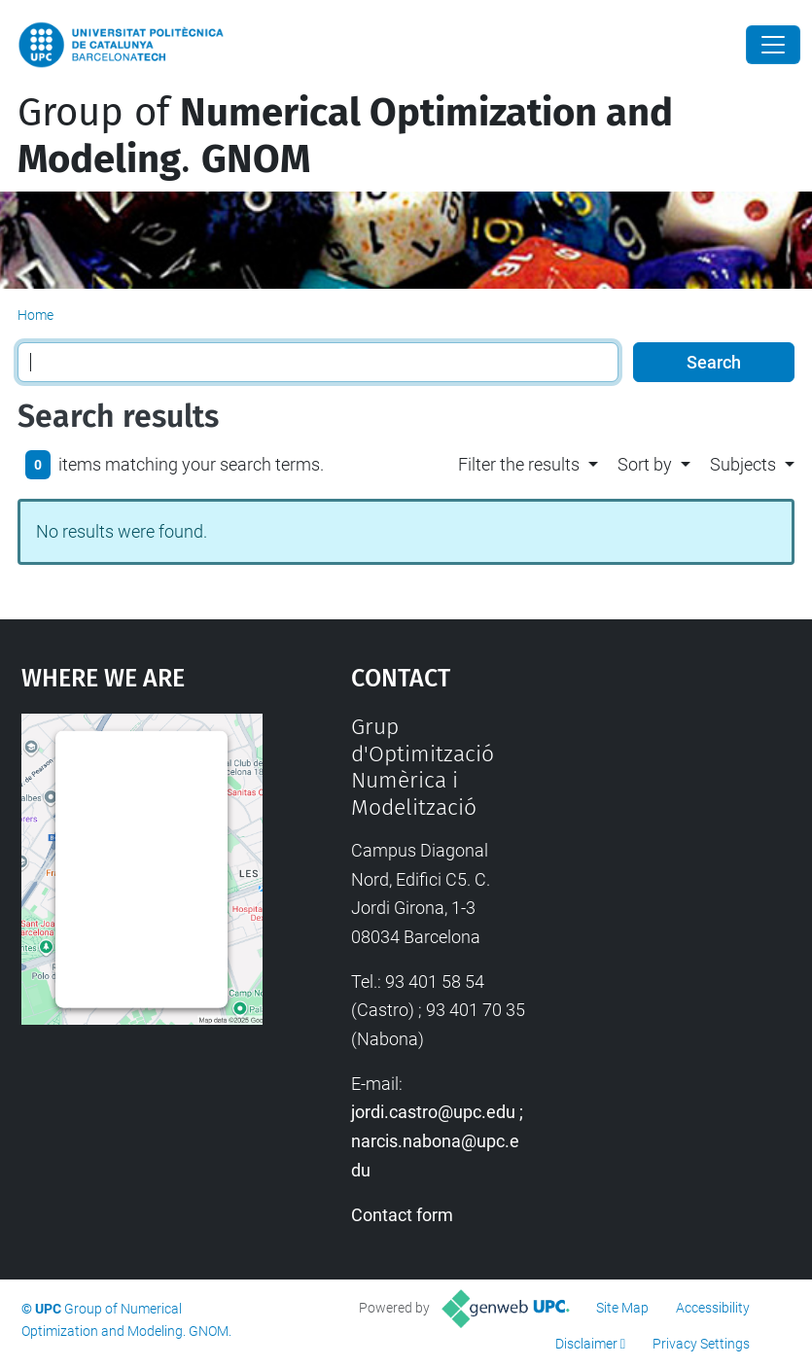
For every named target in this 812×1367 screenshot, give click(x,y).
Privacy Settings (701, 1343)
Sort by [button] (645, 464)
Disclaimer (586, 1343)
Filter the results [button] (519, 464)
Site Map (622, 1307)
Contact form (402, 1215)
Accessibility (713, 1307)
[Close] (773, 44)
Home (35, 315)
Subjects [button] (743, 464)
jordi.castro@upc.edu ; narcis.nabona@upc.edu (437, 1140)
